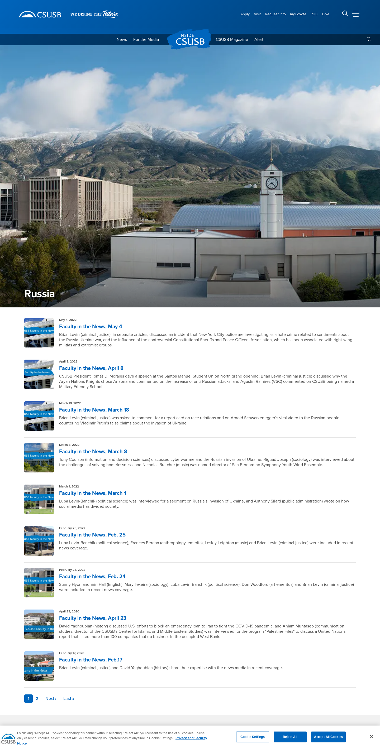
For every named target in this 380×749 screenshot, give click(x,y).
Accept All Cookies (328, 741)
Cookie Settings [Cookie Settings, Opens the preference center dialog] (252, 741)
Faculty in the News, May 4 (90, 326)
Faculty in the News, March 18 (94, 410)
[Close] (371, 741)
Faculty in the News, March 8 (93, 451)
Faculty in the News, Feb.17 (90, 660)
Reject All (290, 741)
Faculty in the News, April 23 (92, 618)
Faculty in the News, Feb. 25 (92, 535)
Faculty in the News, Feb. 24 (92, 576)
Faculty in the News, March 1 (92, 493)
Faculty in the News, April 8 (91, 368)
